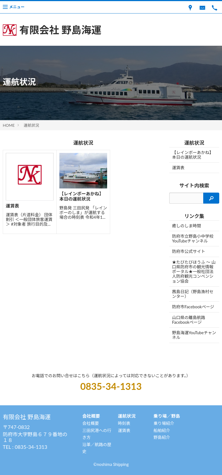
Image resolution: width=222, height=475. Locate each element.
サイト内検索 (194, 185)
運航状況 (31, 125)
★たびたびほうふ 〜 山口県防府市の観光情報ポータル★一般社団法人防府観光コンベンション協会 (194, 272)
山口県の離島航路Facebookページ (188, 320)
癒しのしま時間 (186, 225)
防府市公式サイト (188, 251)
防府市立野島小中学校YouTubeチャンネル (192, 238)
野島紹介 (162, 437)
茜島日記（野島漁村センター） (192, 294)
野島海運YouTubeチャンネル (194, 335)
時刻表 (124, 423)
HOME (9, 125)
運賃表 (178, 167)
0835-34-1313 (111, 386)
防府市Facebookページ (193, 306)
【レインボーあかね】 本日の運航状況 (192, 155)
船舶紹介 (162, 430)
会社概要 (90, 423)
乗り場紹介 (164, 423)
